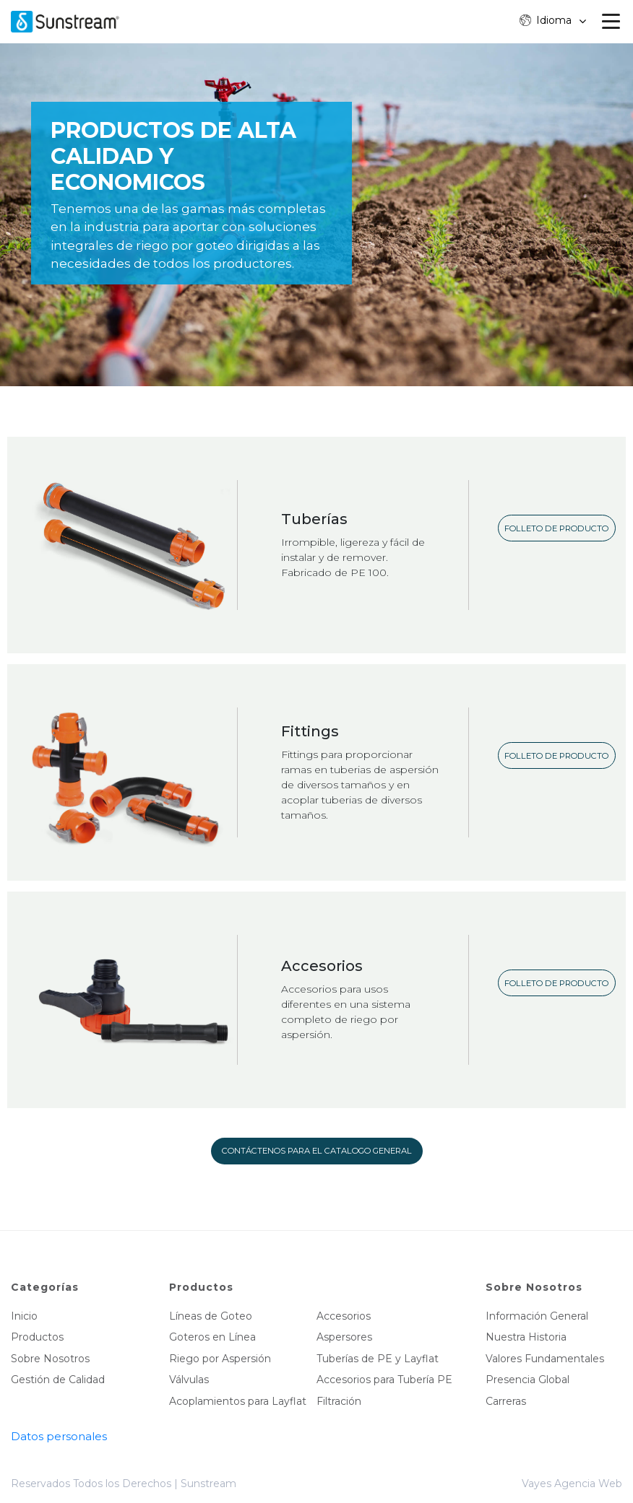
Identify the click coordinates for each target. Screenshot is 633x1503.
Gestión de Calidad (58, 1379)
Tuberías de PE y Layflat (377, 1358)
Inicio (24, 1316)
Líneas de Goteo (210, 1316)
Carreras (506, 1401)
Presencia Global (527, 1379)
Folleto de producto (556, 528)
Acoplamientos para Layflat (237, 1401)
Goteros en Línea (212, 1336)
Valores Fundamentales (545, 1358)
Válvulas (189, 1379)
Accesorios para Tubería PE (384, 1379)
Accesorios (343, 1316)
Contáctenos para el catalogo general (317, 1151)
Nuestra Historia (526, 1336)
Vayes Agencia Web (572, 1483)
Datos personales (59, 1436)
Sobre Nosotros (50, 1358)
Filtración (338, 1401)
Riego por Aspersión (220, 1358)
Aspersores (344, 1336)
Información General (537, 1316)
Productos (37, 1336)
